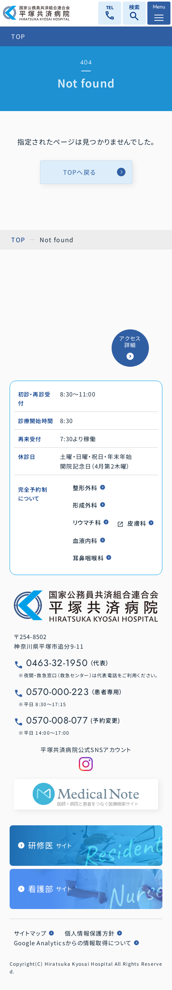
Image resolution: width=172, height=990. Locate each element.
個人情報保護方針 (90, 933)
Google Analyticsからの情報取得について (73, 943)
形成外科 (85, 505)
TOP (18, 36)
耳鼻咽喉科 (88, 557)
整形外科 (85, 487)
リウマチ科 (87, 522)
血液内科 (85, 540)
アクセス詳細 (130, 341)
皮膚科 (136, 523)
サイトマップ (30, 933)
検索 (134, 13)
